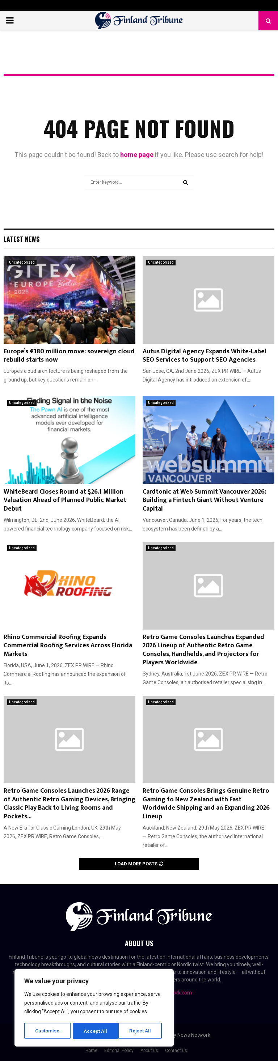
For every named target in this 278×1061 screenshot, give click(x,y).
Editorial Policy (119, 1050)
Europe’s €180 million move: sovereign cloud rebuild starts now (69, 355)
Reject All (95, 1031)
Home (91, 1050)
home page (136, 154)
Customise (47, 1031)
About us (149, 1050)
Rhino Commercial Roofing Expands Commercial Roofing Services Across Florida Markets (68, 646)
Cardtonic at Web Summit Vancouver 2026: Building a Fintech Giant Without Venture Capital (204, 500)
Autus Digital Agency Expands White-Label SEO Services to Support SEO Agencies (204, 355)
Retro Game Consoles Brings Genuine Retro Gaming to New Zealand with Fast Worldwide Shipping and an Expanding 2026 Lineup (206, 803)
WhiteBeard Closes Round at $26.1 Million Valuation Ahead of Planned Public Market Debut (65, 500)
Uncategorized (22, 262)
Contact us (176, 1050)
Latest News (21, 239)
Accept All (141, 1031)
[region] (94, 1009)
